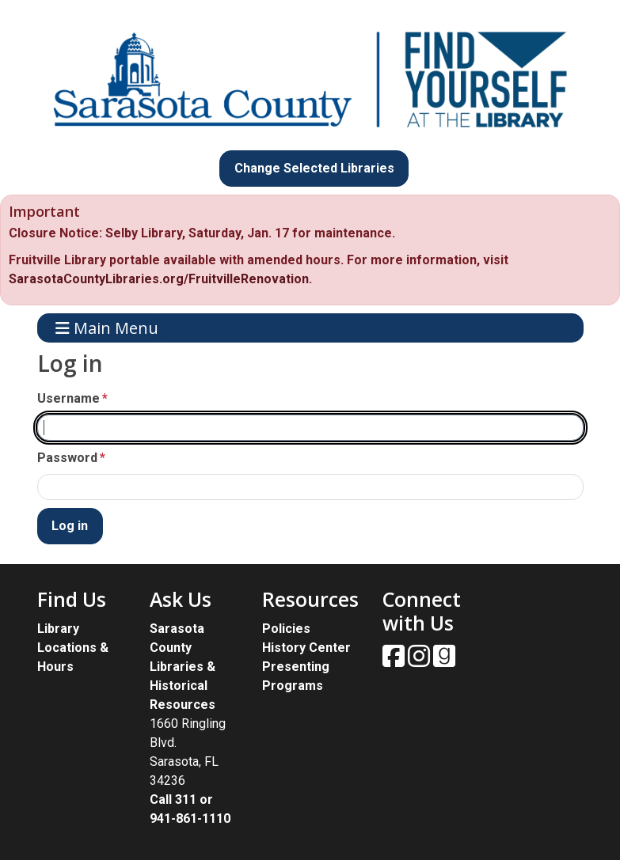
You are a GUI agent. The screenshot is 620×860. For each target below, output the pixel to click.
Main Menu (106, 328)
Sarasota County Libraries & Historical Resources (182, 666)
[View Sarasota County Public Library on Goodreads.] (444, 661)
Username (68, 398)
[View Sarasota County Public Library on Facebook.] (395, 661)
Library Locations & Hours (72, 647)
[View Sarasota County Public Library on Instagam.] (420, 661)
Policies (286, 628)
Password (67, 457)
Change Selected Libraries (314, 168)
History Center (306, 647)
